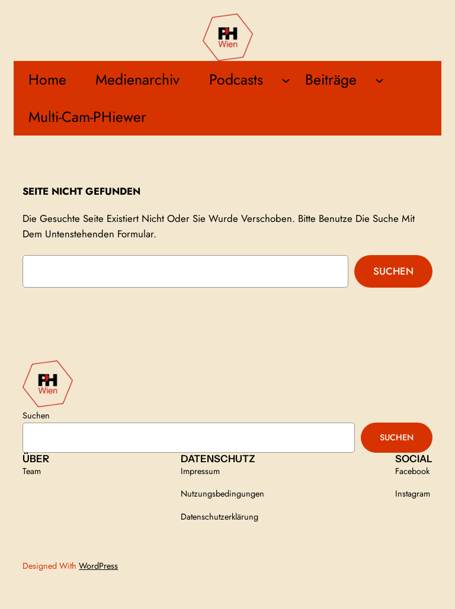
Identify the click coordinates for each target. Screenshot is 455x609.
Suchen (393, 271)
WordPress (98, 566)
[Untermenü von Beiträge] (379, 79)
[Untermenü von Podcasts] (285, 79)
